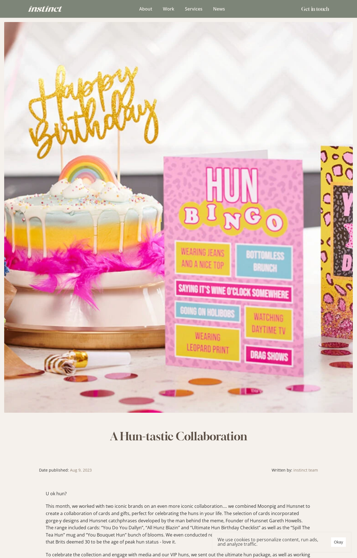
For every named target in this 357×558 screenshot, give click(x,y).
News (219, 8)
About (145, 8)
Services (193, 8)
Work (168, 8)
